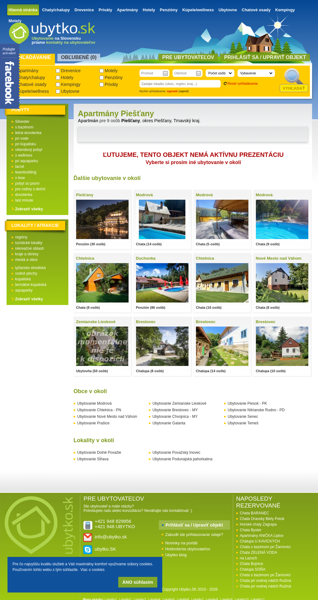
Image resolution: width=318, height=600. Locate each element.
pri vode (22, 138)
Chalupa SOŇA (253, 569)
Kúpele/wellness (198, 10)
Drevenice (84, 10)
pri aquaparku (26, 161)
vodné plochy (26, 273)
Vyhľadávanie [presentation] (31, 57)
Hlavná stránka (23, 10)
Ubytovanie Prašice (93, 423)
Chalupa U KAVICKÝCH (260, 541)
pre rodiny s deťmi (30, 189)
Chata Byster (251, 530)
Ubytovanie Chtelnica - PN (99, 410)
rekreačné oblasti (29, 248)
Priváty (105, 10)
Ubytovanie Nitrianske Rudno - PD (256, 410)
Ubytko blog (176, 554)
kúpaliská (23, 279)
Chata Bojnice (251, 564)
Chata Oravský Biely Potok (262, 519)
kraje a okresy (27, 254)
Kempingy (285, 10)
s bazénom (24, 127)
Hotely (149, 10)
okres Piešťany (156, 120)
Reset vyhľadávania (242, 83)
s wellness (23, 155)
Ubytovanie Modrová (94, 403)
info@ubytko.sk (111, 536)
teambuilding (26, 172)
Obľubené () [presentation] (79, 57)
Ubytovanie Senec (243, 416)
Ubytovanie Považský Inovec (176, 452)
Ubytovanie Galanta (169, 423)
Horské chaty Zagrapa (258, 524)
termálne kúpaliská (30, 284)
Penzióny (169, 10)
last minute (24, 200)
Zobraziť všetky (29, 209)
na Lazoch (248, 558)
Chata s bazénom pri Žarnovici (265, 547)
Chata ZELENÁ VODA (258, 552)
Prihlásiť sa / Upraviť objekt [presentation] (265, 57)
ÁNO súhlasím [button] (137, 582)
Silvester (22, 121)
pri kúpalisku (25, 144)
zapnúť (183, 91)
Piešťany (130, 120)
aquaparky (24, 290)
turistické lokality (28, 243)
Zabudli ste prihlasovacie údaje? (194, 534)
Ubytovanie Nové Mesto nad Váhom (107, 416)
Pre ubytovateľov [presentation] (188, 57)
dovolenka (23, 194)
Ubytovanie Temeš (243, 423)
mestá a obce (26, 260)
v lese (20, 178)
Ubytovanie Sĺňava (93, 459)
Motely (15, 20)
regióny (21, 237)
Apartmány (127, 10)
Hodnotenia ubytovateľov (187, 549)
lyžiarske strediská (30, 268)
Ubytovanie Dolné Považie (99, 452)
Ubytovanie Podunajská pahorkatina (183, 459)
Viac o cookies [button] (93, 570)
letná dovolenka (28, 133)
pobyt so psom (27, 183)
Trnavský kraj (186, 120)
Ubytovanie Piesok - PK (247, 403)
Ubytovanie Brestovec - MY (175, 410)
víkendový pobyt (28, 150)
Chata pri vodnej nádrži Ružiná (265, 580)
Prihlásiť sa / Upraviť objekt (194, 525)
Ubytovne (227, 10)
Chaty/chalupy (56, 10)
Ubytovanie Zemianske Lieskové (180, 403)
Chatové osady (256, 10)
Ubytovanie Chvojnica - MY (175, 416)
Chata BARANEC (254, 513)
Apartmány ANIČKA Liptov (262, 535)
